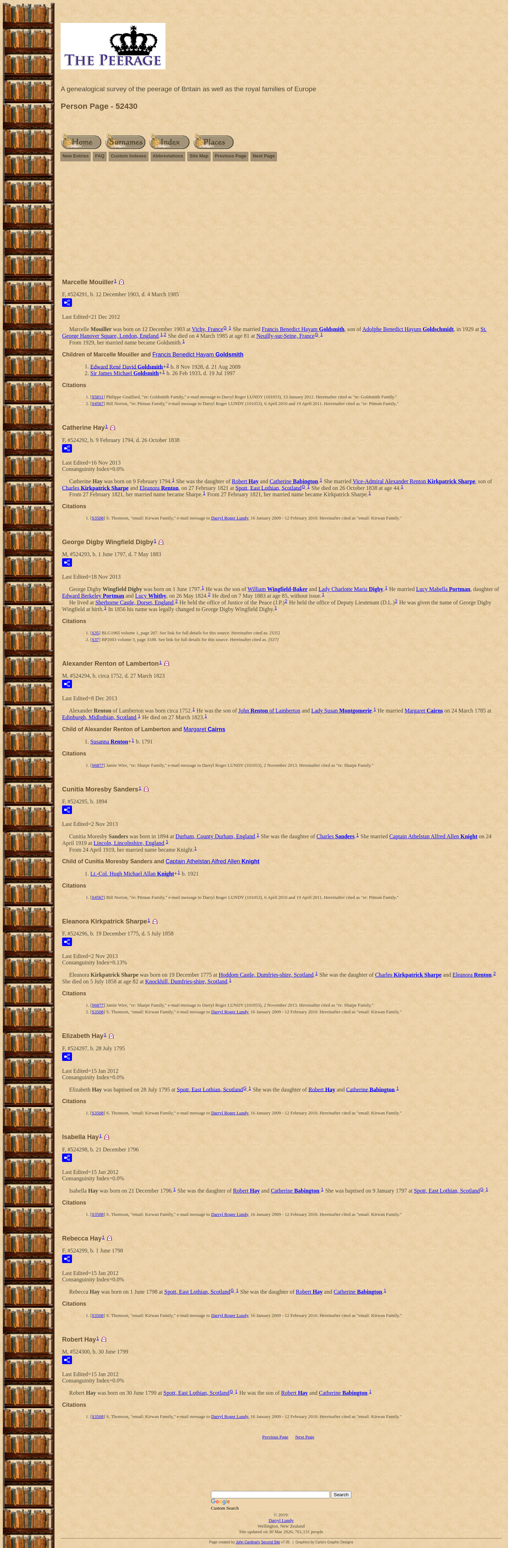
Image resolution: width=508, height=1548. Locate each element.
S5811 (97, 396)
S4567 (97, 403)
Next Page (264, 155)
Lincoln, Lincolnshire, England (128, 843)
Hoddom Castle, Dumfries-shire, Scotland (266, 975)
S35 (95, 632)
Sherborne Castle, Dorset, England (134, 602)
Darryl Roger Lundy (229, 518)
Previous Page (231, 155)
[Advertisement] (281, 223)
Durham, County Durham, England (215, 836)
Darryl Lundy (281, 1520)
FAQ (99, 155)
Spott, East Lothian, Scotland (269, 488)
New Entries (75, 155)
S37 (95, 639)
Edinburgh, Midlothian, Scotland (99, 717)
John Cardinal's (248, 1542)
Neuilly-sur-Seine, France (285, 336)
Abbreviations (168, 155)
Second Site (270, 1542)
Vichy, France (207, 329)
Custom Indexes (128, 155)
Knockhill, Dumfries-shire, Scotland (186, 981)
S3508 (97, 518)
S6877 (97, 765)
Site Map (198, 155)
